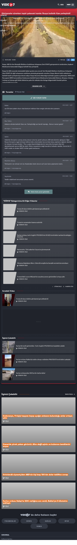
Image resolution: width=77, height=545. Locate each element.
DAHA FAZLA (70, 394)
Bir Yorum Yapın (38, 98)
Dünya (30, 498)
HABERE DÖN (68, 286)
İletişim (4, 526)
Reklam (4, 522)
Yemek (39, 504)
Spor (64, 498)
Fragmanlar (12, 498)
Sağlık (47, 498)
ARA (61, 5)
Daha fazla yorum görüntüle (38, 191)
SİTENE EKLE (57, 286)
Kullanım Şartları (7, 517)
